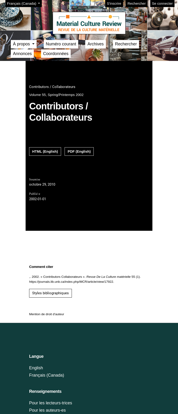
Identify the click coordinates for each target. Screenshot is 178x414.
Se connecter (162, 3)
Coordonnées (56, 53)
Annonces (22, 53)
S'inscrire (114, 3)
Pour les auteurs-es (47, 410)
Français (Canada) (24, 3)
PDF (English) (79, 151)
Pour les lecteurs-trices (50, 403)
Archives (95, 44)
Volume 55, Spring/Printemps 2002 (56, 95)
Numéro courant (61, 44)
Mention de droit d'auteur (46, 314)
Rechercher (137, 3)
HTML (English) (45, 151)
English (36, 368)
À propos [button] (22, 44)
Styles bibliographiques (50, 293)
